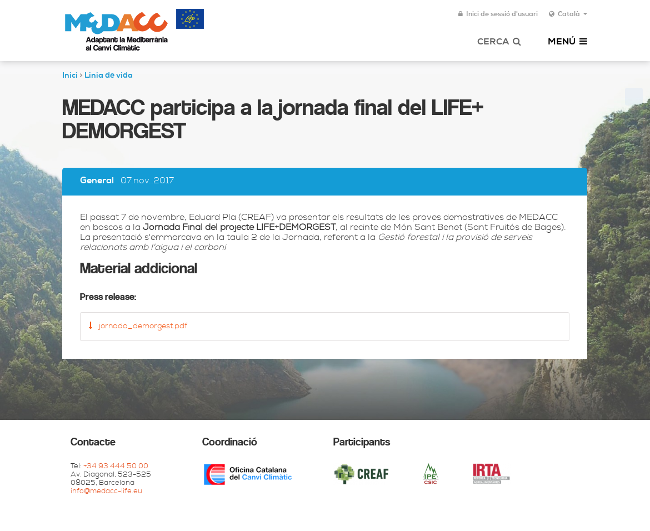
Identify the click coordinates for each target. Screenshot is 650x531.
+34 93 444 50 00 (115, 466)
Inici (70, 76)
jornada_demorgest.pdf (138, 326)
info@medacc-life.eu (106, 491)
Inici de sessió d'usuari (498, 14)
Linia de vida (108, 76)
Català (568, 14)
